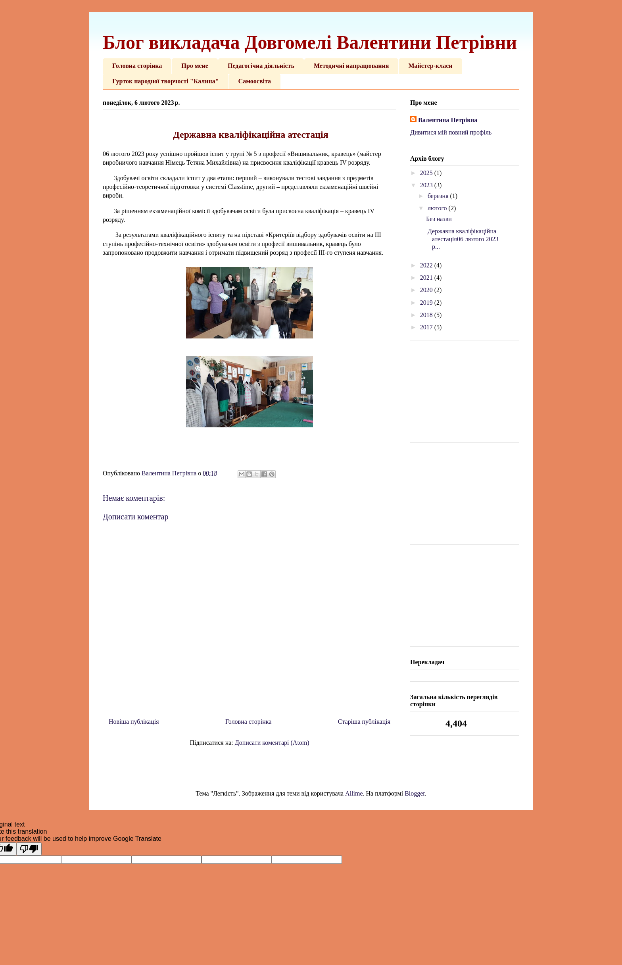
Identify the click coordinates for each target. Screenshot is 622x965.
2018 (427, 314)
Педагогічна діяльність (261, 65)
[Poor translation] (29, 848)
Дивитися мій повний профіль (450, 132)
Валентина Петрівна (447, 120)
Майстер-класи (430, 65)
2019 (427, 302)
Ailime (354, 793)
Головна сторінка (137, 65)
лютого (438, 208)
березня (439, 195)
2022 (427, 265)
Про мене (194, 65)
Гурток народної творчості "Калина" (165, 81)
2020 (427, 289)
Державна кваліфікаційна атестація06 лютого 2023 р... (462, 239)
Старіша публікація (364, 721)
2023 (427, 185)
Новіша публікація (134, 721)
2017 (427, 327)
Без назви (439, 218)
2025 (427, 172)
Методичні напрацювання (351, 65)
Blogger (415, 793)
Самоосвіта (254, 81)
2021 (427, 277)
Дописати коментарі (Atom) (272, 742)
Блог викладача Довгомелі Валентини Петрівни (310, 42)
